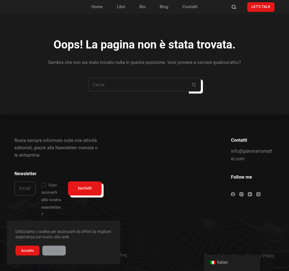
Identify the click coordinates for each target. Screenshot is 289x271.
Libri (121, 6)
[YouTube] (250, 194)
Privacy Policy (261, 256)
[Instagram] (241, 194)
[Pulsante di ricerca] (194, 84)
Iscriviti (85, 188)
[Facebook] (233, 194)
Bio (142, 6)
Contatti (190, 6)
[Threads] (258, 194)
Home (97, 6)
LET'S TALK (260, 7)
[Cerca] (234, 7)
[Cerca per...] (137, 84)
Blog (164, 6)
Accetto (27, 250)
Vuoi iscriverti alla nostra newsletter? (51, 200)
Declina (54, 250)
